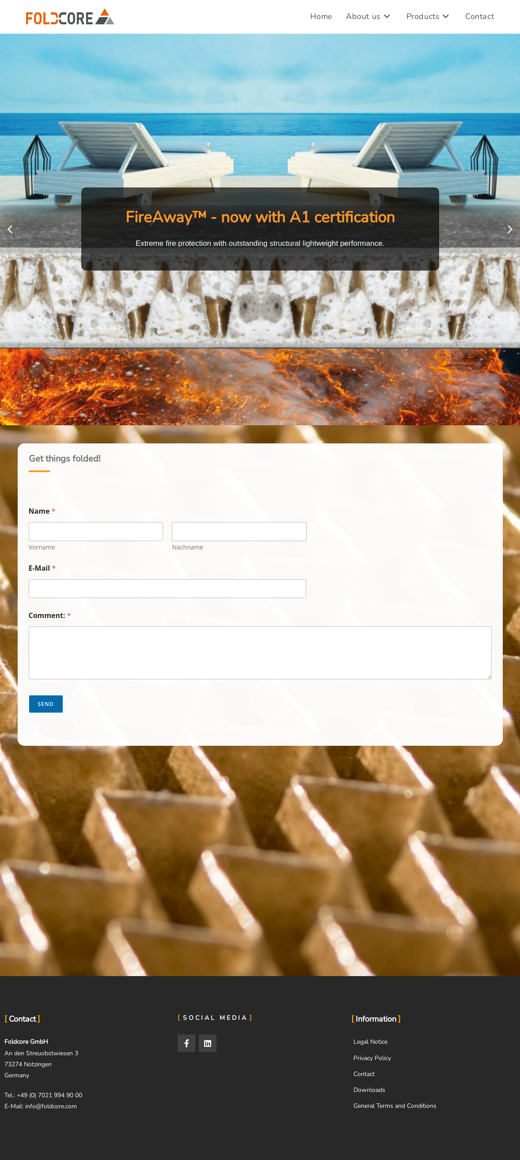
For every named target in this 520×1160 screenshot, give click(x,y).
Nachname (187, 547)
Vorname (42, 547)
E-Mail (42, 568)
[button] (9, 229)
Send (46, 704)
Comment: (50, 615)
